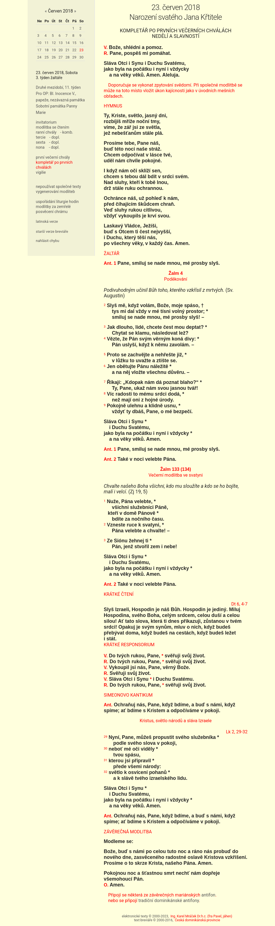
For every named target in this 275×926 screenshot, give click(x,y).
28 (68, 57)
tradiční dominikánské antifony (168, 900)
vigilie (41, 172)
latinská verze (47, 221)
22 (74, 50)
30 (81, 57)
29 (74, 57)
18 (47, 50)
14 (68, 43)
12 (54, 43)
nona (40, 147)
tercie (41, 137)
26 (54, 57)
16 (81, 43)
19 (54, 50)
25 (47, 57)
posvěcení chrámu (52, 211)
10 (39, 43)
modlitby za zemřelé (53, 206)
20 (61, 50)
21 (68, 50)
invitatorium (46, 122)
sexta (40, 142)
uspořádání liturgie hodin (57, 201)
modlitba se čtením (52, 127)
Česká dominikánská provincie (197, 920)
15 (74, 43)
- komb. (66, 132)
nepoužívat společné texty (58, 186)
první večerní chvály (53, 157)
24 (39, 57)
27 (61, 57)
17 (39, 50)
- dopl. (54, 137)
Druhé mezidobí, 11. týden (58, 87)
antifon (208, 895)
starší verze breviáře (52, 231)
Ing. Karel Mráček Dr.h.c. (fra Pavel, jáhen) (201, 916)
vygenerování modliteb (55, 191)
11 (47, 43)
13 (61, 43)
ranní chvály (46, 132)
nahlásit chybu (47, 241)
